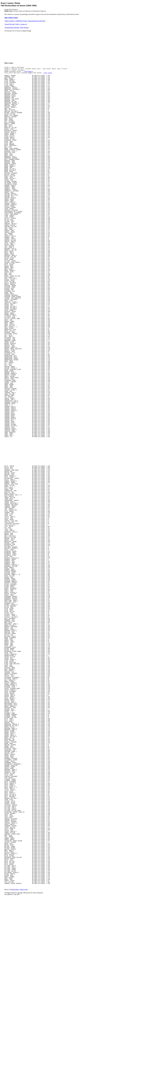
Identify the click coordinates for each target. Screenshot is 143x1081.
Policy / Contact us (21, 24)
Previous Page (14, 1047)
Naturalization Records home (36, 21)
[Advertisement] (59, 46)
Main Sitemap (24, 27)
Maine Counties (9, 21)
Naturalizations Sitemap (12, 27)
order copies (48, 74)
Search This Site (10, 24)
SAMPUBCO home (21, 21)
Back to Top (24, 1047)
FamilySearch (28, 72)
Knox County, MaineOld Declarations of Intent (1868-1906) (19, 4)
